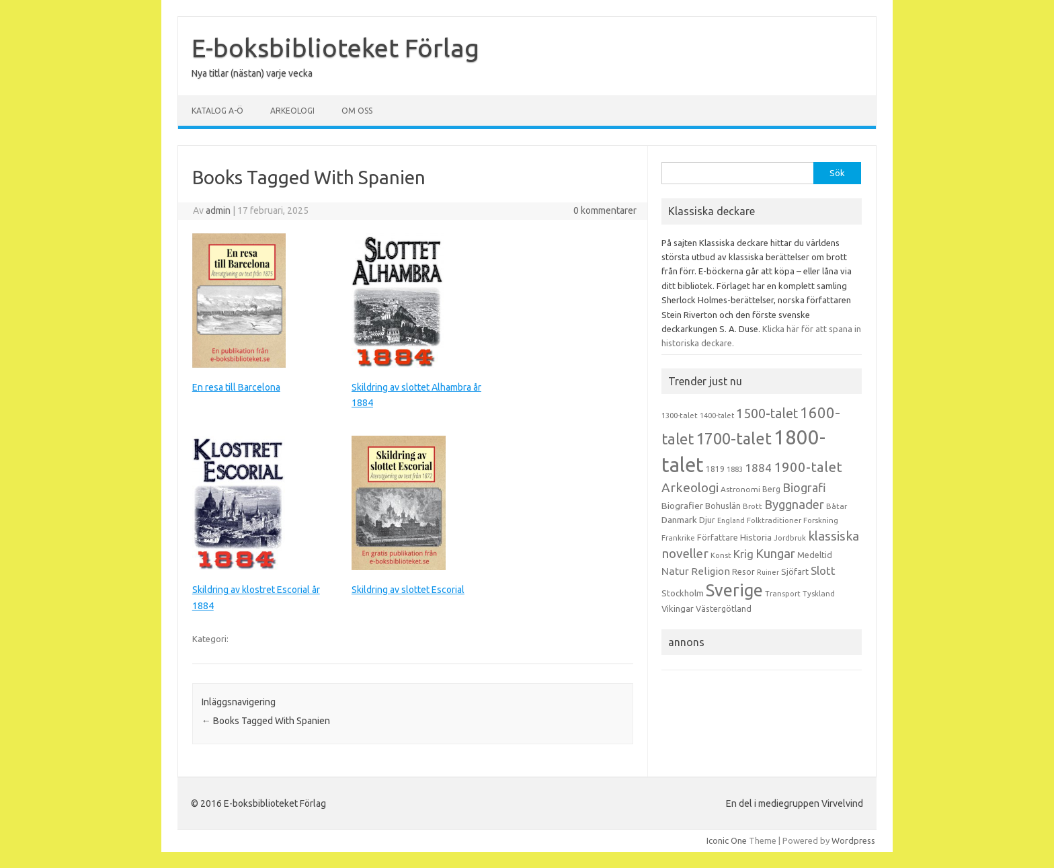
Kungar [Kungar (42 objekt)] (775, 553)
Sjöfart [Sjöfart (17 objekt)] (795, 571)
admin (218, 210)
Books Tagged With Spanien (266, 720)
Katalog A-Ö (217, 110)
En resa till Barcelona (236, 387)
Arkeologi (292, 110)
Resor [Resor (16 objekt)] (743, 571)
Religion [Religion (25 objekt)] (710, 571)
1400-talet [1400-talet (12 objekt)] (717, 415)
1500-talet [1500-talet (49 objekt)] (767, 413)
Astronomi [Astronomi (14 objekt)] (740, 489)
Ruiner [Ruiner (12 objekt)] (768, 572)
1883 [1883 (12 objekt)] (735, 469)
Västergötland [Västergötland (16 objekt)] (724, 608)
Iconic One (726, 840)
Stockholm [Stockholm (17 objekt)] (682, 593)
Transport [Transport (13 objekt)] (783, 594)
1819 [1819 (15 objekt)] (715, 469)
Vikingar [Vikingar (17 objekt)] (677, 608)
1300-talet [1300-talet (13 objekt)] (679, 415)
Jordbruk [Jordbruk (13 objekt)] (790, 538)
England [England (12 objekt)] (731, 520)
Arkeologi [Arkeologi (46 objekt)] (690, 487)
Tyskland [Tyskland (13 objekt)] (819, 594)
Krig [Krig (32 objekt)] (743, 553)
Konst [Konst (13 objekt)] (721, 555)
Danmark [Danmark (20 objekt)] (679, 519)
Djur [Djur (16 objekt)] (707, 519)
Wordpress (853, 840)
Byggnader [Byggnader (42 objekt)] (794, 504)
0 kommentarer (605, 210)
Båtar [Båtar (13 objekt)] (836, 506)
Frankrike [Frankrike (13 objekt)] (678, 538)
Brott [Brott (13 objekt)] (752, 506)
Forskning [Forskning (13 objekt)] (820, 520)
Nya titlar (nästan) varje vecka (252, 73)
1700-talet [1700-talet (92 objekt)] (734, 438)
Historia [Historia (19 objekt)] (756, 537)
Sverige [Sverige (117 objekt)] (734, 590)
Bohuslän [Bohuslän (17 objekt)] (723, 505)
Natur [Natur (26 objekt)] (675, 571)
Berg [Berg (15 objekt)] (771, 489)
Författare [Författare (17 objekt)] (717, 537)
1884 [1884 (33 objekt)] (758, 467)
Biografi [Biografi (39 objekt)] (804, 487)
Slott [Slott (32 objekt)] (823, 570)
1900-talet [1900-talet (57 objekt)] (808, 467)
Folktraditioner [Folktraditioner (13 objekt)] (774, 520)
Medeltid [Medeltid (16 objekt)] (814, 554)
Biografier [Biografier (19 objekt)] (682, 505)
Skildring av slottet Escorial (408, 589)
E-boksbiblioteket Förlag (335, 48)
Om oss (356, 110)
